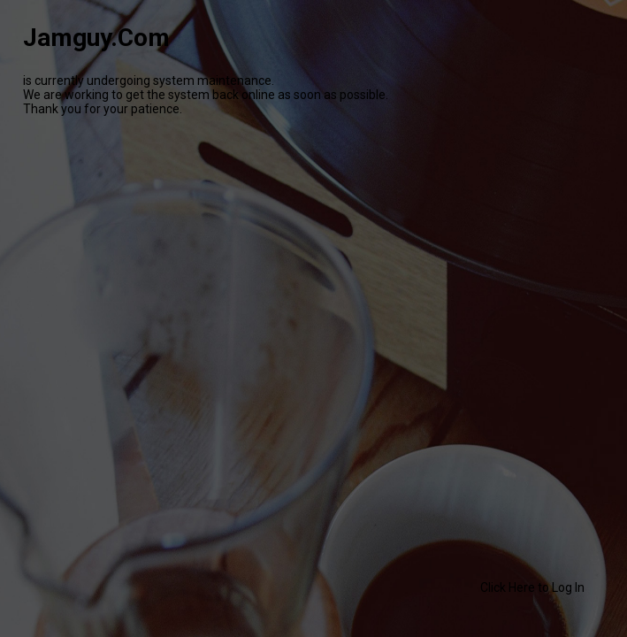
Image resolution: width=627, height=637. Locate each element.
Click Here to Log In (532, 587)
